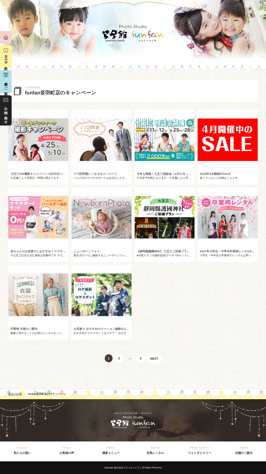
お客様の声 (67, 450)
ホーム (6, 37)
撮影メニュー (111, 450)
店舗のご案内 (244, 450)
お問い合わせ (6, 113)
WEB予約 (6, 60)
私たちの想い (22, 450)
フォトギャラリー (199, 450)
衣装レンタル (155, 450)
